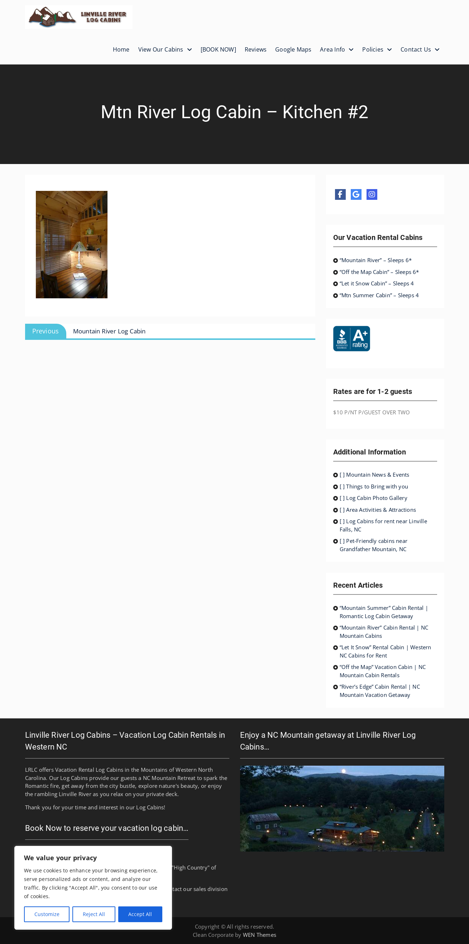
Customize (46, 914)
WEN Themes (259, 934)
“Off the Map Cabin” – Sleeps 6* (379, 271)
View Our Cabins (160, 49)
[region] (93, 888)
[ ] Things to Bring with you (374, 486)
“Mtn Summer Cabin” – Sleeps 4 (379, 295)
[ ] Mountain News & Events (375, 474)
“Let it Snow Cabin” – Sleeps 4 (377, 283)
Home (121, 49)
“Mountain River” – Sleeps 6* (376, 260)
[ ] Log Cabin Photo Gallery (373, 497)
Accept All (140, 914)
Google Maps (293, 49)
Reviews (256, 49)
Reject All (94, 914)
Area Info (332, 49)
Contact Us (416, 49)
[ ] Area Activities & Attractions (378, 509)
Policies (372, 49)
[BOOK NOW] (218, 49)
